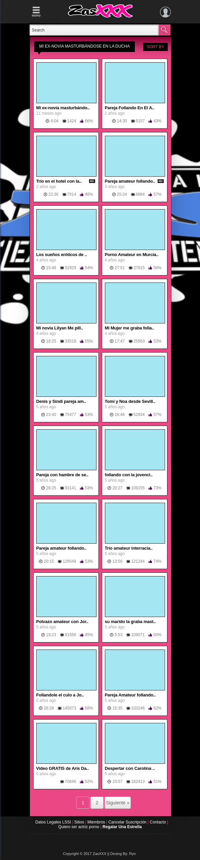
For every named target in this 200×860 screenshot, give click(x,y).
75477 (70, 414)
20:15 (49, 561)
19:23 (51, 634)
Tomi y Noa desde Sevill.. (130, 401)
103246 (138, 708)
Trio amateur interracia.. (129, 548)
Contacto (158, 822)
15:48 (51, 267)
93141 (70, 488)
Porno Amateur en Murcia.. (132, 254)
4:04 (54, 121)
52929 (70, 267)
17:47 (120, 341)
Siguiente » (117, 802)
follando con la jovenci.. (129, 474)
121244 (138, 561)
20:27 (117, 488)
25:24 (122, 194)
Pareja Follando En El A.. (130, 107)
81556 (70, 634)
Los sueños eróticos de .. (61, 254)
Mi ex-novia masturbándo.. (63, 107)
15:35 (117, 708)
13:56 (117, 561)
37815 (139, 267)
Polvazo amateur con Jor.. (62, 621)
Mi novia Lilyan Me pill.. (59, 327)
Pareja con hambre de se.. (62, 474)
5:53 (118, 634)
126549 (69, 561)
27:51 (120, 267)
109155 (138, 488)
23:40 (51, 414)
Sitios (79, 822)
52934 (139, 414)
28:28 (49, 708)
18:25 (51, 341)
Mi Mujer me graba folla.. (129, 327)
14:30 (122, 121)
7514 (71, 194)
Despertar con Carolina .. (130, 768)
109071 (138, 634)
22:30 (53, 194)
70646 (70, 781)
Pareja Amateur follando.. (130, 694)
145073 (69, 708)
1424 (71, 121)
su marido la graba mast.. (130, 621)
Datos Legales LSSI (52, 822)
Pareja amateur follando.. (130, 181)
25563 (139, 341)
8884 (140, 194)
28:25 (51, 488)
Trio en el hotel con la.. (59, 181)
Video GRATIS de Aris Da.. (62, 768)
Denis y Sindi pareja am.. (61, 401)
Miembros (96, 822)
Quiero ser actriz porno (79, 826)
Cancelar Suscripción (128, 822)
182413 (138, 781)
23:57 (117, 781)
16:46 (120, 414)
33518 (70, 341)
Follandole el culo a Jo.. (60, 694)
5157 (140, 121)
